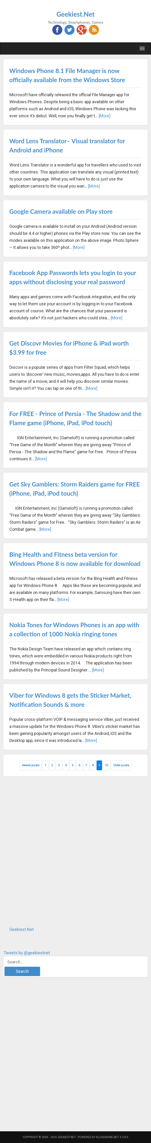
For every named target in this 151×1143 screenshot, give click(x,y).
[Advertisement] (39, 851)
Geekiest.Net (76, 14)
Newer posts (30, 765)
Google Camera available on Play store (61, 211)
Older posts (121, 765)
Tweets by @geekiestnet (27, 952)
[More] (104, 115)
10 (106, 765)
